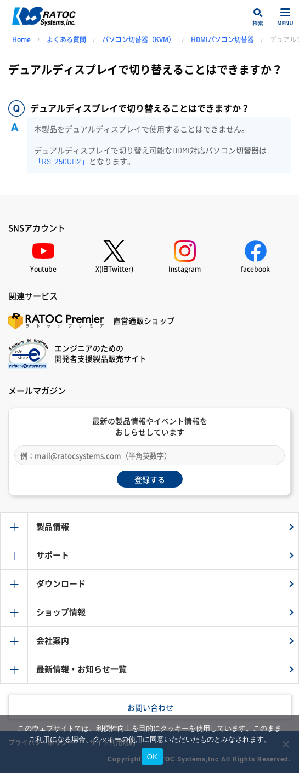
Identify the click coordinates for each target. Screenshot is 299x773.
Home (21, 39)
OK (152, 757)
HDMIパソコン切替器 (222, 39)
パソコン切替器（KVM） (138, 39)
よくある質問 (66, 39)
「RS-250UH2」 (61, 161)
